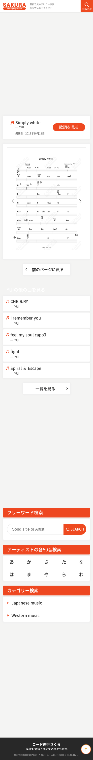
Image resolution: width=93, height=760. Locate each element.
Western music (25, 615)
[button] (12, 201)
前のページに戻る (48, 269)
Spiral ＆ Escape (50, 370)
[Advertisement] (46, 63)
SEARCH (87, 9)
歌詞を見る (69, 127)
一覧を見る (45, 388)
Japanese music (26, 603)
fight (50, 353)
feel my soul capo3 (50, 337)
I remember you (50, 320)
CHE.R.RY (50, 303)
